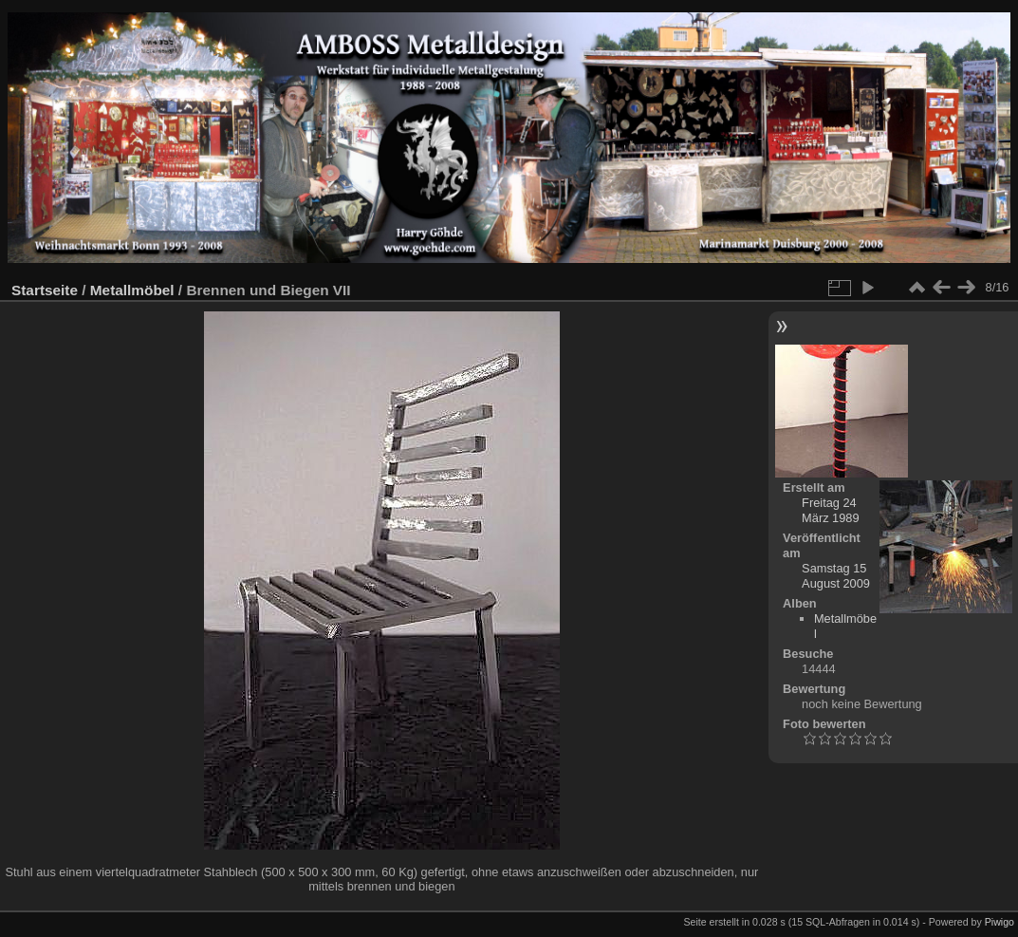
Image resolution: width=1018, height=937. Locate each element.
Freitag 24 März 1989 (830, 510)
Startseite (44, 290)
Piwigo (999, 922)
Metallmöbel (132, 290)
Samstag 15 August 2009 (836, 575)
